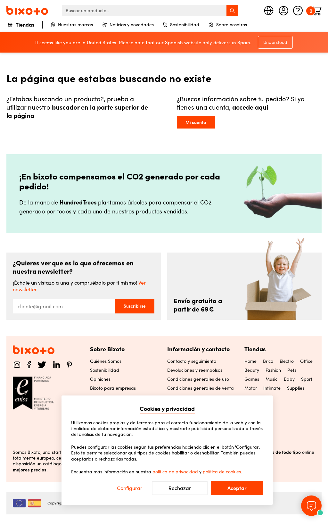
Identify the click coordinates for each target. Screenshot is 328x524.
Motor (250, 388)
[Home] (27, 10)
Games (251, 379)
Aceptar (237, 488)
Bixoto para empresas (113, 388)
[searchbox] (150, 10)
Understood (275, 42)
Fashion (273, 370)
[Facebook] (29, 364)
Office (306, 361)
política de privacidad (175, 472)
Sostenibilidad (181, 25)
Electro (287, 361)
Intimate (272, 388)
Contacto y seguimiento (191, 361)
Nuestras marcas (72, 25)
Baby (289, 379)
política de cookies (222, 472)
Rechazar (179, 488)
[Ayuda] (298, 10)
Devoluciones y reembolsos (194, 370)
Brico (268, 361)
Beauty (251, 370)
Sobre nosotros (228, 25)
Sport (306, 379)
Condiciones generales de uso (198, 379)
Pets (291, 370)
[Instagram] (17, 364)
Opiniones (100, 379)
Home (250, 361)
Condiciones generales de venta (200, 388)
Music (271, 379)
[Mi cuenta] (283, 10)
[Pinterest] (69, 364)
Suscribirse (135, 306)
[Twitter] (41, 364)
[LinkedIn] (56, 364)
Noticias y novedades (128, 25)
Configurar (129, 488)
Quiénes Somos (105, 361)
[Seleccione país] (269, 10)
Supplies (295, 388)
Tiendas (21, 25)
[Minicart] (316, 10)
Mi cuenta (195, 122)
